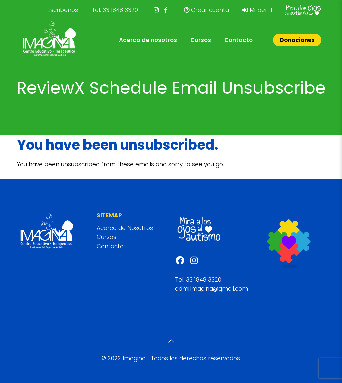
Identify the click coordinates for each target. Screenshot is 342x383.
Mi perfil (257, 10)
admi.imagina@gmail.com (211, 289)
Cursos (106, 237)
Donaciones (297, 40)
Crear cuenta (206, 10)
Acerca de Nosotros (125, 228)
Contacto (110, 246)
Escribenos (62, 10)
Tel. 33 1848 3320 (115, 10)
